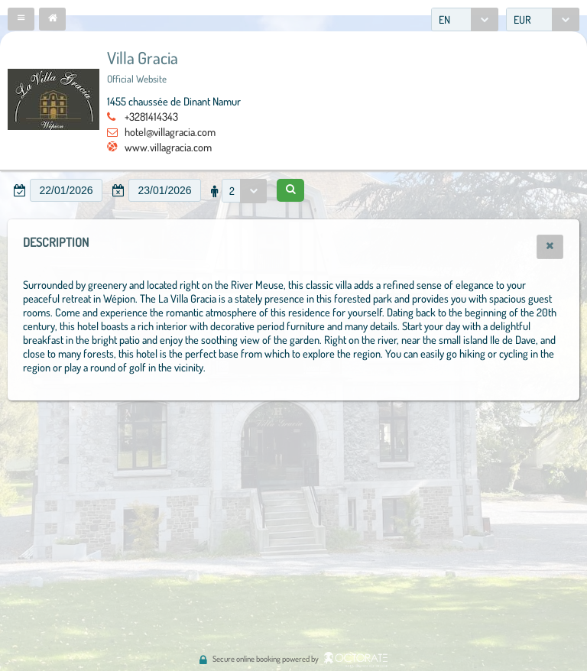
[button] (21, 19)
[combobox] (464, 19)
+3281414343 (151, 116)
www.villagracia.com (168, 147)
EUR (522, 19)
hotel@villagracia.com (170, 131)
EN (444, 19)
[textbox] (66, 190)
